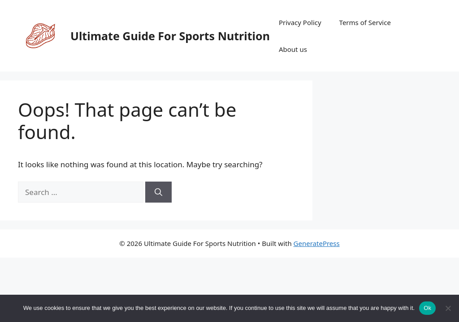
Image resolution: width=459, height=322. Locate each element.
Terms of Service (365, 22)
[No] (447, 308)
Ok (427, 308)
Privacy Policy (300, 22)
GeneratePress (317, 243)
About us (293, 49)
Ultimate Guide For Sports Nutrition (170, 35)
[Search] (158, 192)
